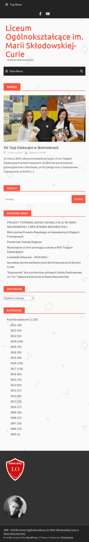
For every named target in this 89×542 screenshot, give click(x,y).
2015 (13, 379)
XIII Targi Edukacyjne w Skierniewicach (31, 148)
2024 (13, 341)
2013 (13, 390)
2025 (13, 347)
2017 (13, 368)
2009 (13, 412)
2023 (13, 336)
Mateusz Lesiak (37, 152)
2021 (13, 325)
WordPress (32, 537)
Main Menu (16, 71)
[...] (32, 171)
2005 (13, 434)
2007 (13, 423)
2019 (13, 357)
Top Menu (16, 4)
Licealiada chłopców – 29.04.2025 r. (28, 257)
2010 (13, 407)
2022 (13, 330)
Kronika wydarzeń (18, 319)
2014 (13, 385)
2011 (13, 401)
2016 (13, 374)
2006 (13, 428)
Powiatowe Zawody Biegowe (24, 242)
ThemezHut (67, 537)
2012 (13, 396)
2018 (13, 363)
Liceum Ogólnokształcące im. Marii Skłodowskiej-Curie (44, 41)
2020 (13, 352)
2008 (13, 417)
